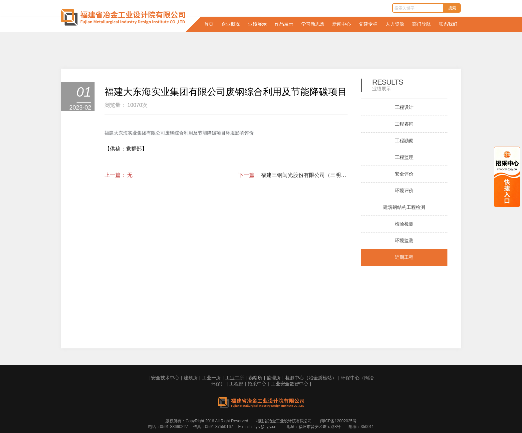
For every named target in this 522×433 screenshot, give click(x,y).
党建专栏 (368, 24)
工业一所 (211, 377)
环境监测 (404, 240)
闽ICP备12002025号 (338, 421)
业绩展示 (257, 24)
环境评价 (404, 190)
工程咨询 (404, 124)
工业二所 (234, 377)
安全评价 (404, 174)
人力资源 (395, 24)
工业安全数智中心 (289, 383)
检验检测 (404, 223)
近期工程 (404, 257)
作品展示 (284, 24)
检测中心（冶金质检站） (311, 377)
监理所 (274, 377)
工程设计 (404, 107)
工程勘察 (404, 140)
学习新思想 (313, 24)
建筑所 (191, 377)
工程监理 (404, 157)
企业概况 (230, 24)
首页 (208, 24)
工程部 (236, 383)
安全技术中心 (165, 377)
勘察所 (255, 377)
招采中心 (257, 383)
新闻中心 (341, 24)
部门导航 (421, 24)
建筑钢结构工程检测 (404, 207)
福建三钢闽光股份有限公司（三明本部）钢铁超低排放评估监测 (304, 175)
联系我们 (448, 24)
